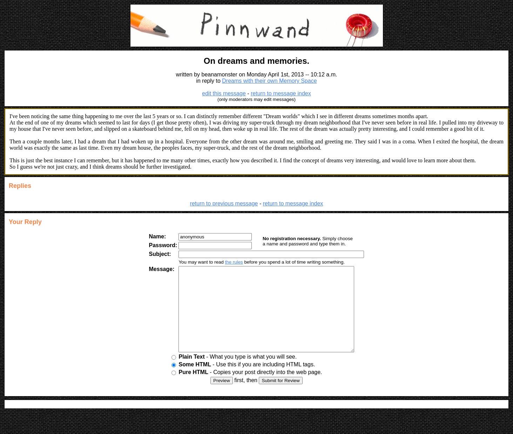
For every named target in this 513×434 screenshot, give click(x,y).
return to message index (281, 93)
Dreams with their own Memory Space (269, 81)
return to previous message (224, 203)
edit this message (224, 93)
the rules (228, 262)
